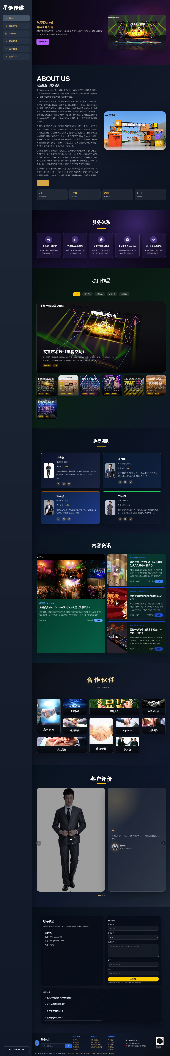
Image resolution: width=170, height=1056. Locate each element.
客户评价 (76, 1040)
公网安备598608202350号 (87, 1053)
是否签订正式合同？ (55, 1018)
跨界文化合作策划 (96, 1042)
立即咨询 (43, 183)
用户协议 (105, 1053)
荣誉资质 (111, 1045)
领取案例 (43, 42)
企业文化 (111, 1049)
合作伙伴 (76, 1049)
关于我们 (76, 1045)
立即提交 (133, 979)
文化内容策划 (95, 1040)
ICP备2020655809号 (74, 1053)
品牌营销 (124, 294)
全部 (76, 294)
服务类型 (111, 933)
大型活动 (112, 294)
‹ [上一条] (38, 843)
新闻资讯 (76, 1042)
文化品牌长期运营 (96, 1047)
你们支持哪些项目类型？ (57, 1004)
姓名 (109, 969)
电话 (109, 960)
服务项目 (76, 1047)
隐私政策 (99, 1053)
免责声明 (111, 1053)
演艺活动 (87, 294)
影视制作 (100, 294)
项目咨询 (111, 1047)
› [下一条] (163, 843)
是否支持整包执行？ (55, 1011)
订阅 (68, 1046)
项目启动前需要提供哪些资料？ (60, 998)
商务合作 (111, 1040)
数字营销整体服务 (96, 1045)
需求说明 (111, 942)
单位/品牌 (111, 924)
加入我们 (111, 1042)
